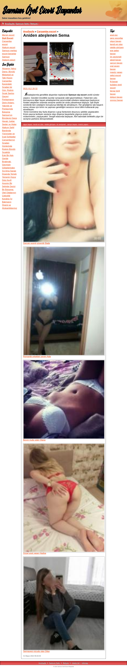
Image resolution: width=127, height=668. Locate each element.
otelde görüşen (50, 124)
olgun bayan (27, 124)
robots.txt (76, 663)
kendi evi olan (38, 124)
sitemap (85, 663)
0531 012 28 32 (30, 89)
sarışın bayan (72, 124)
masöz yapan (83, 124)
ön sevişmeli (61, 124)
